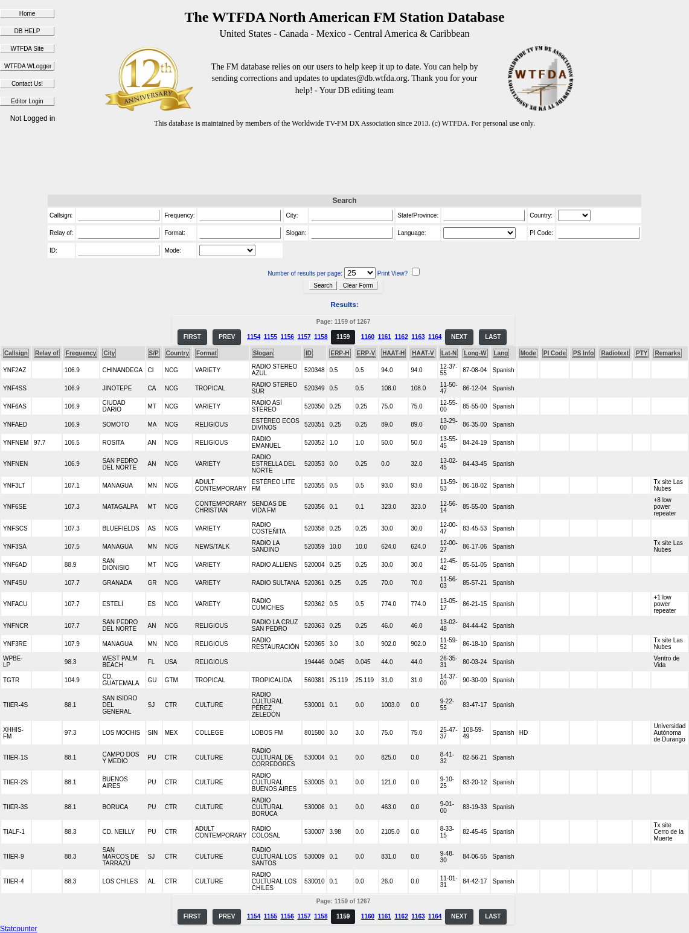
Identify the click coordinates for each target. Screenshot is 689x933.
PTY (641, 353)
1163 (418, 337)
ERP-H (339, 353)
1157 (303, 337)
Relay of (47, 353)
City (109, 353)
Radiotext (615, 353)
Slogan (263, 353)
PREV (227, 337)
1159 (343, 337)
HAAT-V (423, 353)
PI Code (554, 353)
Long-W (475, 353)
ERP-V (366, 353)
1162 (401, 337)
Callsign (16, 353)
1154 (253, 337)
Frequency (81, 353)
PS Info (583, 353)
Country (177, 353)
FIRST (192, 337)
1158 (320, 337)
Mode (528, 353)
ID (309, 353)
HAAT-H (393, 353)
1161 (384, 337)
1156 (287, 337)
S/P (154, 353)
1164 (434, 337)
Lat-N (449, 353)
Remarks (667, 353)
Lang (501, 353)
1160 (367, 337)
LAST (493, 337)
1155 (270, 337)
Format (206, 353)
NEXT (459, 337)
